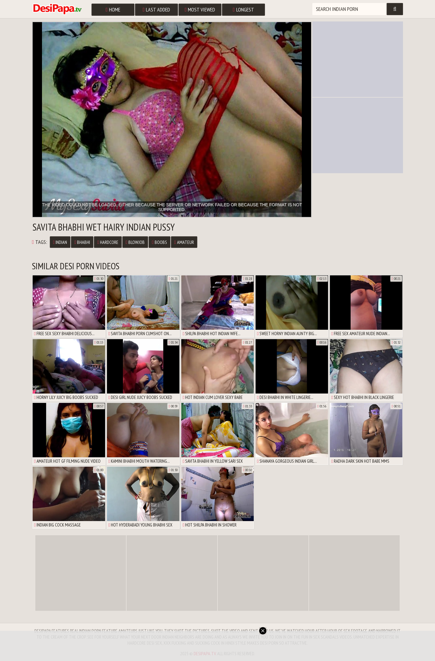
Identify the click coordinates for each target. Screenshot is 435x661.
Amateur (184, 242)
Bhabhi (82, 242)
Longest (243, 9)
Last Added (156, 9)
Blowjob (135, 242)
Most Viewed (200, 9)
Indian (60, 242)
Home (113, 9)
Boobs (159, 242)
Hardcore (107, 242)
